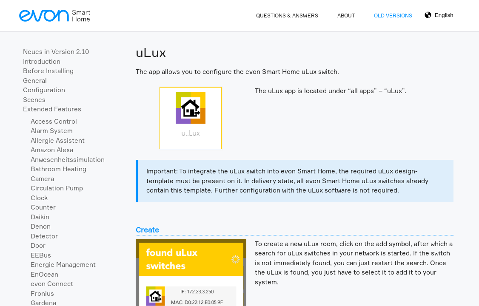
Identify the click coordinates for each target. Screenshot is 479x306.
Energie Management (63, 265)
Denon (41, 226)
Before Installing (48, 71)
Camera (42, 179)
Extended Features (52, 109)
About (346, 15)
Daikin (40, 217)
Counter (43, 207)
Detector (44, 236)
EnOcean (44, 274)
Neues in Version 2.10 (56, 52)
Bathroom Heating (58, 169)
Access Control (54, 121)
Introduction (41, 61)
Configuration (44, 90)
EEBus (41, 255)
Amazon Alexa (52, 150)
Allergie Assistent (58, 140)
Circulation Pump (57, 188)
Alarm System (52, 131)
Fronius (42, 293)
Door (38, 245)
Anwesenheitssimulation (68, 160)
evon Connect (52, 284)
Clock (39, 198)
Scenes (34, 100)
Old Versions (393, 15)
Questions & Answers (287, 15)
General (35, 80)
